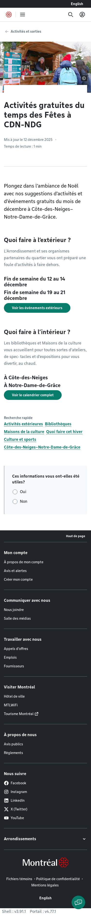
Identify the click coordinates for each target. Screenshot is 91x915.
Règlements (13, 753)
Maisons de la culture (24, 431)
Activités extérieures (23, 424)
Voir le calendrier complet (33, 395)
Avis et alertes (15, 571)
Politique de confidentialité (58, 879)
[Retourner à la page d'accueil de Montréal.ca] (9, 14)
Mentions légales (45, 885)
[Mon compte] (82, 14)
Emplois (10, 657)
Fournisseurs (14, 666)
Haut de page (75, 536)
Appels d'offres (16, 649)
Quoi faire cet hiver (64, 431)
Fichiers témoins (19, 879)
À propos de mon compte (23, 562)
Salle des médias (17, 618)
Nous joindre (14, 610)
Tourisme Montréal (18, 714)
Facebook (15, 783)
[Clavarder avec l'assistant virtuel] (78, 902)
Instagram (15, 791)
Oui (23, 491)
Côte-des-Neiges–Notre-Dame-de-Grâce (42, 447)
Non (23, 501)
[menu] (22, 14)
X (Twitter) (15, 809)
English (77, 4)
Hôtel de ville (14, 696)
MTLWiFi (11, 705)
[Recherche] (70, 14)
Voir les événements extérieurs (37, 308)
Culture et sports (20, 439)
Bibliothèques (58, 424)
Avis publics (13, 744)
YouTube (14, 818)
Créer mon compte (18, 579)
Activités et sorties (26, 31)
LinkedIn (14, 800)
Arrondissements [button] (20, 839)
